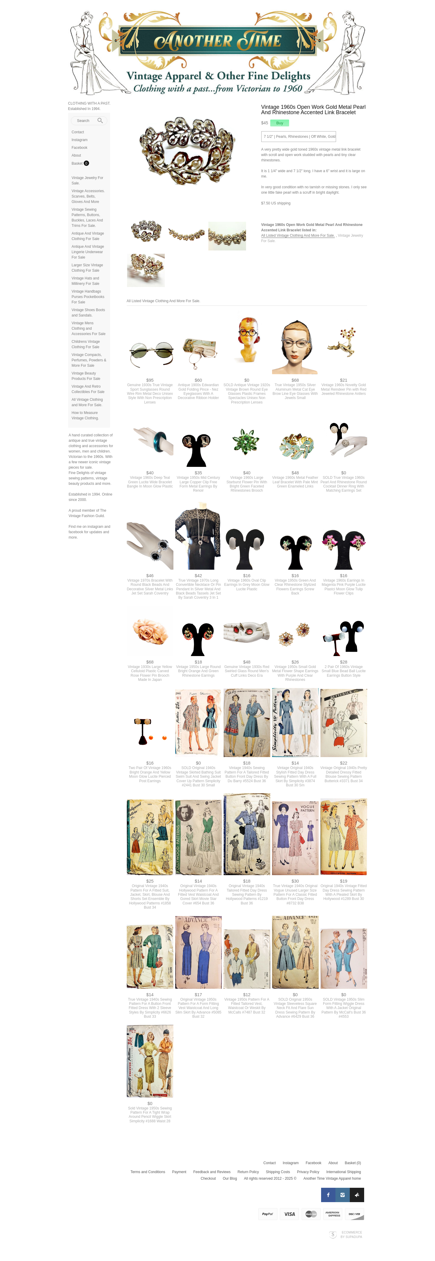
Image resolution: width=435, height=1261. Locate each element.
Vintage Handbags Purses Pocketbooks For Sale (88, 296)
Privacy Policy (308, 1172)
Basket (78, 163)
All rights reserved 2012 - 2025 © (270, 1178)
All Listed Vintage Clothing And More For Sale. (298, 235)
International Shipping (343, 1172)
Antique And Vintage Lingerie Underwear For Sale (88, 251)
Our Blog (230, 1178)
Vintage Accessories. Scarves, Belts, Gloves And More (88, 196)
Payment (179, 1172)
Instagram (80, 140)
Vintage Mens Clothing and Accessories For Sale (89, 328)
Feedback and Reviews (212, 1172)
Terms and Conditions (147, 1172)
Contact (78, 132)
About (76, 155)
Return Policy (248, 1172)
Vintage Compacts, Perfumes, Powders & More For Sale (89, 360)
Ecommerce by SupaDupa (351, 1234)
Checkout (208, 1178)
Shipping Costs (278, 1172)
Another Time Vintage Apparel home (332, 1178)
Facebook (80, 148)
